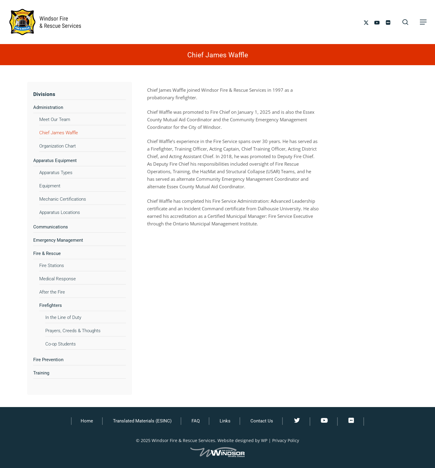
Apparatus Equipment (55, 160)
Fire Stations (51, 265)
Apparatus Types (55, 172)
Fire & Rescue (47, 253)
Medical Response (57, 279)
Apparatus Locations (59, 212)
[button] (423, 22)
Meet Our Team (54, 119)
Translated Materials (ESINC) (142, 421)
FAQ (196, 421)
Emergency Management (58, 240)
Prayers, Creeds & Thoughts (73, 330)
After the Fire (52, 292)
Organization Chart (57, 146)
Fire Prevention (48, 359)
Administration (48, 107)
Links (225, 421)
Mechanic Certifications (62, 199)
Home (87, 421)
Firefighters (50, 305)
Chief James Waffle (58, 132)
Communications (50, 227)
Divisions (44, 94)
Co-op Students (60, 344)
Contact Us (261, 421)
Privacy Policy (285, 440)
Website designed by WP (242, 440)
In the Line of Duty (63, 317)
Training (41, 373)
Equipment (49, 186)
